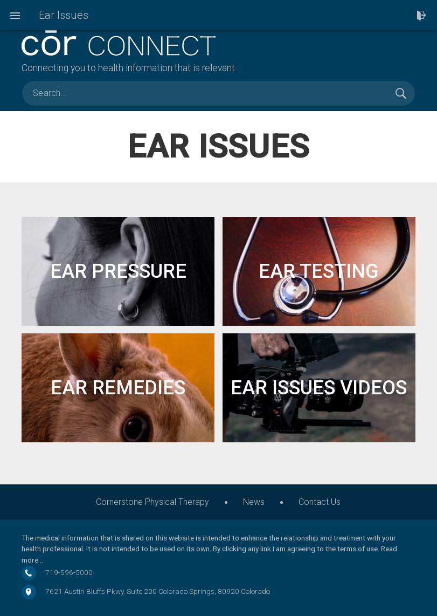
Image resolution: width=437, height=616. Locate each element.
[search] (218, 93)
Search (401, 93)
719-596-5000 (69, 572)
